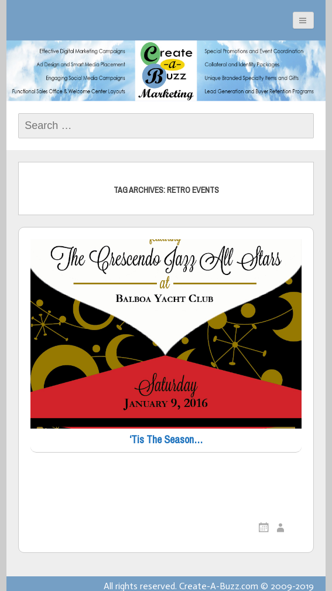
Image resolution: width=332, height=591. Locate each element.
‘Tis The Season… (166, 440)
